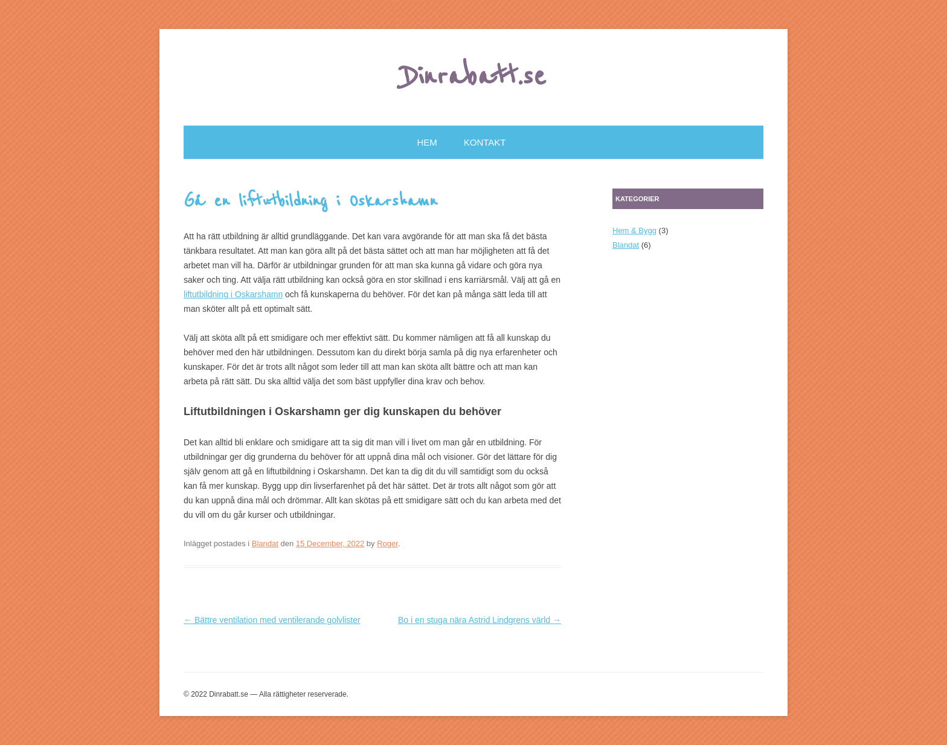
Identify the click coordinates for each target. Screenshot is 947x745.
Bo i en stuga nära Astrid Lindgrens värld (479, 620)
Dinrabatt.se (474, 77)
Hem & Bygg (634, 230)
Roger (387, 543)
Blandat (265, 543)
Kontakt (485, 142)
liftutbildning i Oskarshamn (233, 294)
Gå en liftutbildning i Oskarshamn (310, 201)
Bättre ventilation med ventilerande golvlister (272, 620)
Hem (427, 142)
